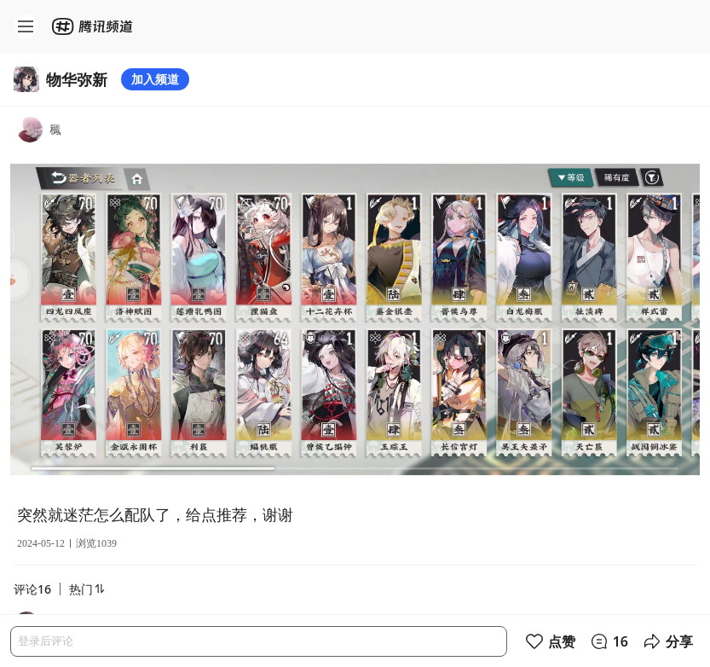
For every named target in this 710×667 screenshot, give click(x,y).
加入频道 (155, 79)
